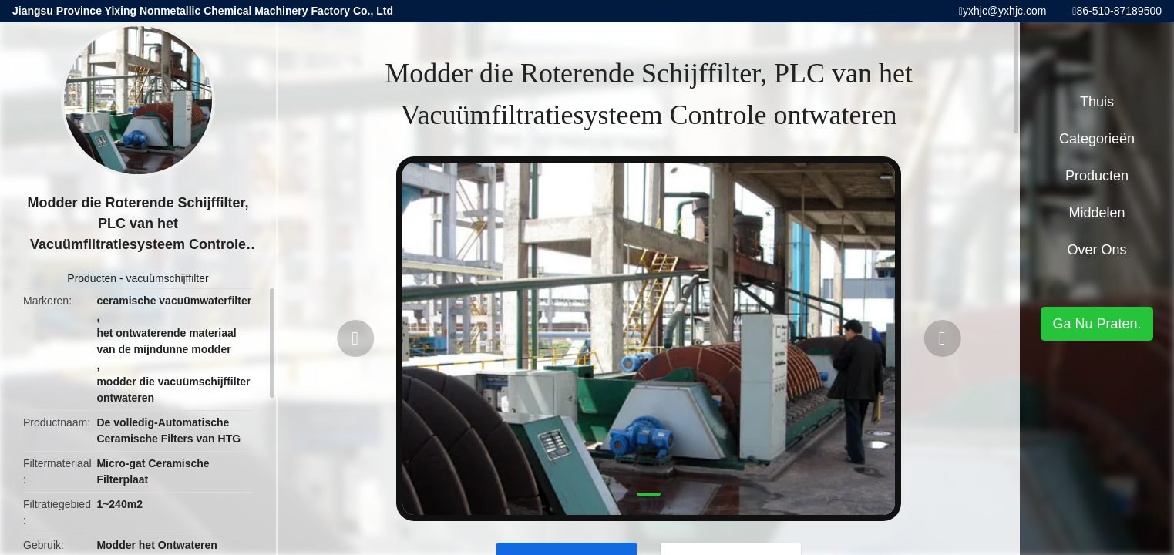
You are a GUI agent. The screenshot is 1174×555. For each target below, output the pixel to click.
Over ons (1096, 249)
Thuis (1097, 101)
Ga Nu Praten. (1096, 323)
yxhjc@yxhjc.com (1004, 11)
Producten (91, 278)
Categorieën (1097, 138)
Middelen (1096, 212)
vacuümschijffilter (167, 278)
